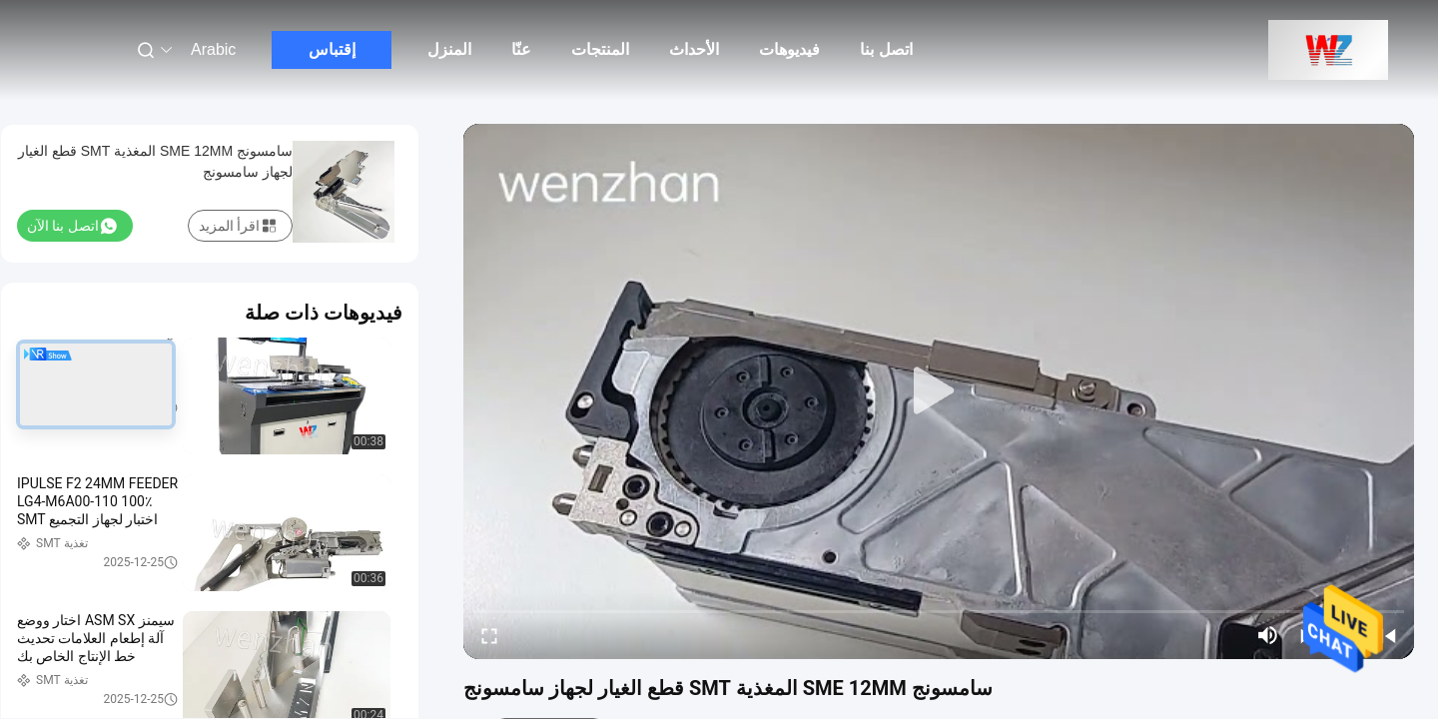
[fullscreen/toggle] (489, 635)
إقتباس (332, 49)
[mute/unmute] (1268, 635)
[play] (939, 391)
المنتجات (600, 49)
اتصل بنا (886, 49)
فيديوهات (789, 49)
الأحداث (694, 49)
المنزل (449, 49)
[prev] (1388, 635)
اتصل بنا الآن (72, 226)
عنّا (521, 49)
